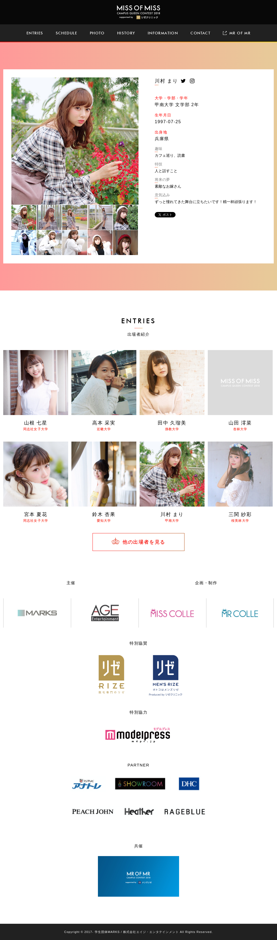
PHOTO (97, 33)
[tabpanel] (74, 141)
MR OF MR (236, 33)
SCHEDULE (66, 33)
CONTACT (200, 33)
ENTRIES (35, 33)
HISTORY (126, 33)
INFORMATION (163, 33)
